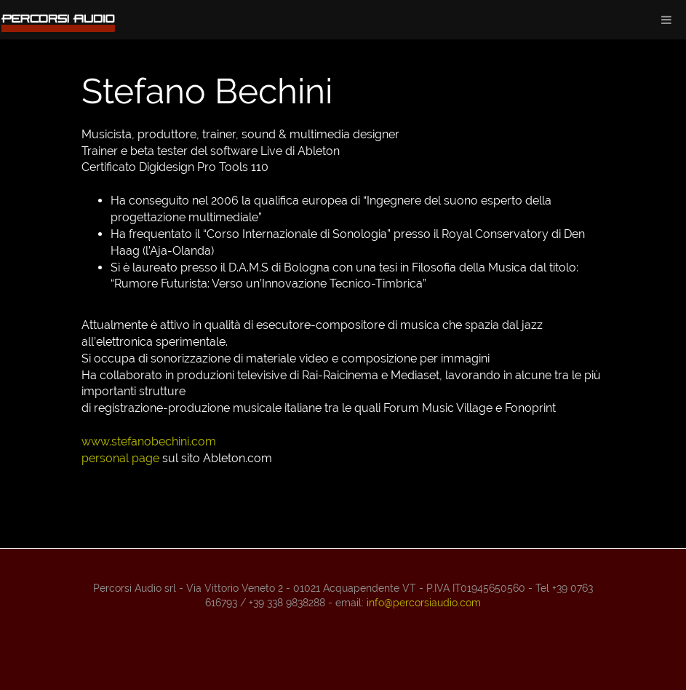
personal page (120, 458)
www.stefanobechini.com (148, 441)
